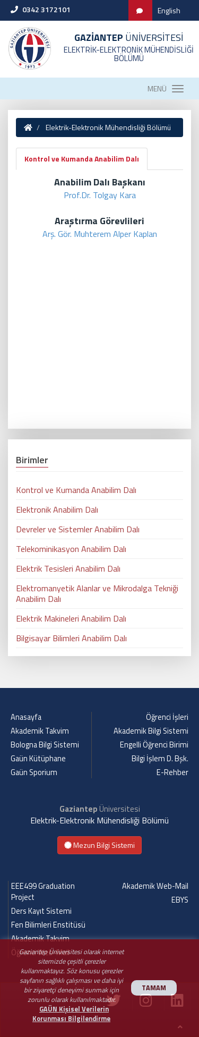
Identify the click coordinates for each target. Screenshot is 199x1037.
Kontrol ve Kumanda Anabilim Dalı (81, 158)
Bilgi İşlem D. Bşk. (160, 758)
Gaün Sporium (34, 772)
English (169, 10)
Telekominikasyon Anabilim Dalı (71, 548)
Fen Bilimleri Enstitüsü (48, 925)
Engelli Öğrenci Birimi (154, 745)
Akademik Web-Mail (155, 886)
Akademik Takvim (40, 731)
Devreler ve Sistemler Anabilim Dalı (78, 529)
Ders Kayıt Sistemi (41, 911)
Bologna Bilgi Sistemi (45, 745)
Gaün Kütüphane (38, 758)
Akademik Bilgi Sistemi (151, 731)
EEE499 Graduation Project (43, 891)
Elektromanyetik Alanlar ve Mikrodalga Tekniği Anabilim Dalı (97, 593)
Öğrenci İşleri (167, 717)
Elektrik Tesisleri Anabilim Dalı (68, 568)
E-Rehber (172, 772)
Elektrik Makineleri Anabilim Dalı (71, 618)
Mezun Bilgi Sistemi (99, 845)
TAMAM (154, 988)
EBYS (179, 900)
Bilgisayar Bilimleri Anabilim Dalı (71, 638)
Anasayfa (26, 717)
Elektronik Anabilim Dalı (57, 509)
